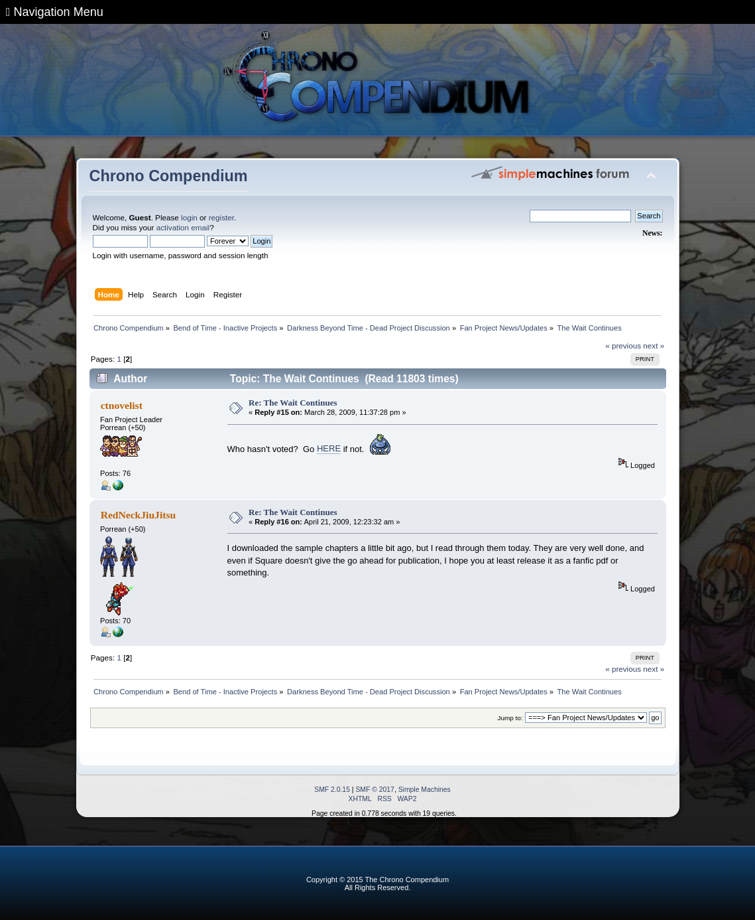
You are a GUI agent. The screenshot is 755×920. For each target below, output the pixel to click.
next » (653, 345)
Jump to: (510, 718)
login (189, 217)
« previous (623, 345)
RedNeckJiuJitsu (138, 514)
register (221, 217)
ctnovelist (122, 405)
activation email (183, 227)
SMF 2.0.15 (332, 789)
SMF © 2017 (374, 789)
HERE (329, 448)
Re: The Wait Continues (293, 403)
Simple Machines (424, 789)
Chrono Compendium (168, 176)
